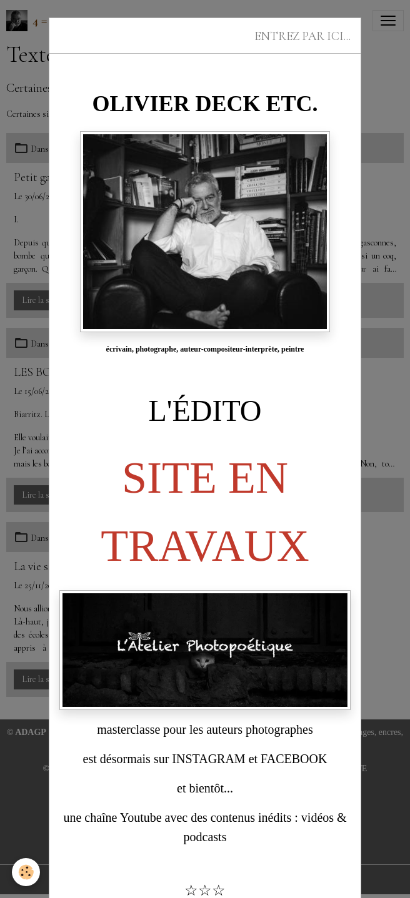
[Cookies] (26, 872)
